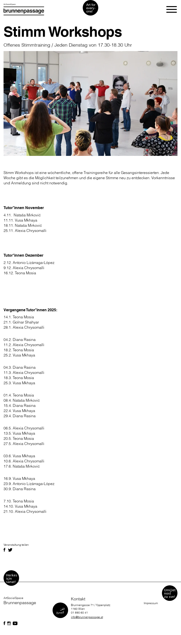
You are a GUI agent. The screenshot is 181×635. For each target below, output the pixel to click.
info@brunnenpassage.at (87, 617)
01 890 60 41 (79, 612)
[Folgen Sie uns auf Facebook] (4, 623)
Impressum (151, 603)
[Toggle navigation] (172, 9)
